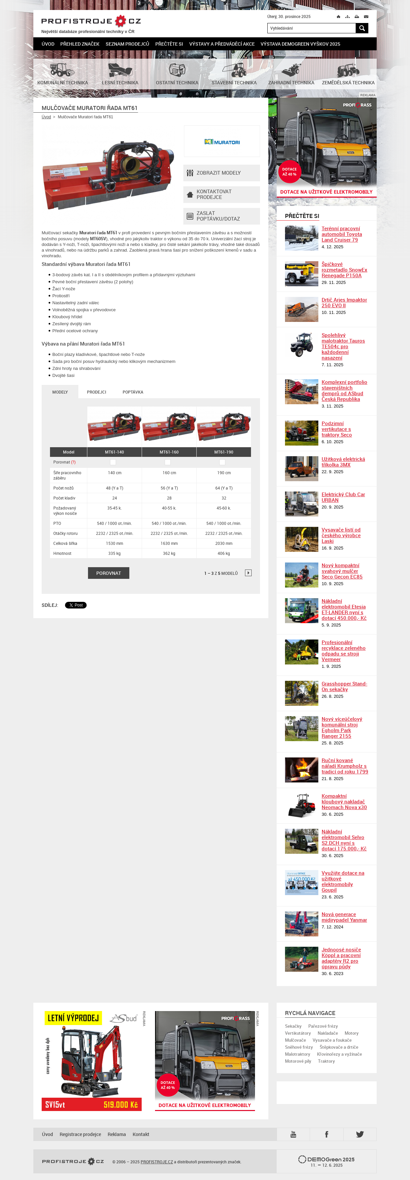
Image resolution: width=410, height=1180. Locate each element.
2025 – (326, 1161)
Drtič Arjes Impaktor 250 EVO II (344, 302)
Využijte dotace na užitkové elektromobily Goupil (343, 881)
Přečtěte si (169, 44)
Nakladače (328, 1033)
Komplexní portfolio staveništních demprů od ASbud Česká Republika (344, 390)
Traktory (326, 1061)
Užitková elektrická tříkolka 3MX (343, 462)
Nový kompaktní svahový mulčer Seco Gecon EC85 (342, 571)
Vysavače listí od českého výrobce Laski (341, 535)
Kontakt (141, 1134)
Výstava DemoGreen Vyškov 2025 (300, 44)
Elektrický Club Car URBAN (343, 497)
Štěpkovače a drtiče (339, 1047)
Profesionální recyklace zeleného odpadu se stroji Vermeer (344, 650)
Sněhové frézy (299, 1047)
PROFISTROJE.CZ (91, 21)
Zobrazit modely (214, 173)
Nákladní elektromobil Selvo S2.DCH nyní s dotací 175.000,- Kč (344, 840)
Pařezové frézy (323, 1026)
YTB (294, 1134)
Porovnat (64, 462)
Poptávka (133, 392)
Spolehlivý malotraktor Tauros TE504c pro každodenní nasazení (343, 346)
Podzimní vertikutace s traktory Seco (337, 429)
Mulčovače (295, 1040)
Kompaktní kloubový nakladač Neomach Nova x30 (344, 801)
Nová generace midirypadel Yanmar (344, 917)
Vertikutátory (298, 1033)
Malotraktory (297, 1054)
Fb (327, 1134)
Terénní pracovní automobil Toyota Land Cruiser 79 (342, 234)
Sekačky (293, 1026)
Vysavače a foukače (332, 1040)
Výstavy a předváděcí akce (222, 44)
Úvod (48, 44)
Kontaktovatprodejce (209, 194)
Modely (60, 392)
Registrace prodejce (80, 1134)
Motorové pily (298, 1061)
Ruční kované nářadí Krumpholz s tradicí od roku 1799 (345, 766)
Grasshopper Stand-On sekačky (344, 686)
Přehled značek (79, 44)
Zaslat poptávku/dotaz (213, 216)
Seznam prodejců (127, 44)
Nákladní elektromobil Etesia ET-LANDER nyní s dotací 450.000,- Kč (344, 609)
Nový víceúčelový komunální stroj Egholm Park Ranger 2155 (342, 727)
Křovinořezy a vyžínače (339, 1054)
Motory (352, 1033)
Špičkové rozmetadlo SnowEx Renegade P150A (344, 270)
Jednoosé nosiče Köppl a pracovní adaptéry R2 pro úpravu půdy (341, 958)
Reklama (117, 1134)
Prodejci (96, 392)
